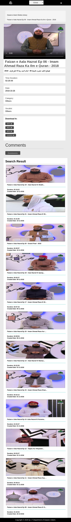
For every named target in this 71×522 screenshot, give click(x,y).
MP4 (9, 123)
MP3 (9, 127)
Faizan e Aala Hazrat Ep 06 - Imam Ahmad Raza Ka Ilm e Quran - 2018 (31, 20)
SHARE (10, 135)
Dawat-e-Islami (12, 15)
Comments (13, 153)
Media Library (22, 15)
